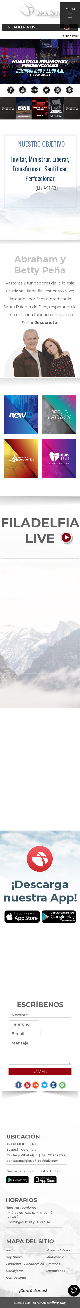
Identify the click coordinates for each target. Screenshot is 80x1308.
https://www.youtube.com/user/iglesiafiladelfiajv (40, 61)
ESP (74, 36)
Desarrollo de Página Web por (40, 1303)
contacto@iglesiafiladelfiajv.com (32, 1161)
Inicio (10, 1250)
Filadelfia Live (23, 27)
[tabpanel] (40, 61)
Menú (70, 9)
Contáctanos (16, 1278)
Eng (65, 36)
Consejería (14, 1271)
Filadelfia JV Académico (25, 1264)
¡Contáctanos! (33, 1290)
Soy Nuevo (14, 1257)
